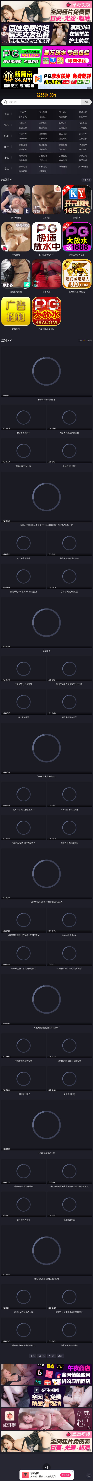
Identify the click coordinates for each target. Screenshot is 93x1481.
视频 (6, 124)
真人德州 (43, 112)
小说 (6, 157)
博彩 (6, 114)
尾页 (60, 1355)
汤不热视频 (83, 166)
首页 (33, 1355)
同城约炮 (23, 166)
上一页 (42, 1355)
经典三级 (43, 138)
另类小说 (43, 160)
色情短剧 (43, 171)
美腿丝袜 (23, 149)
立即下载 (65, 1475)
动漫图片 (83, 144)
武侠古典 (83, 155)
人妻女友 (63, 155)
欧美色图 (63, 144)
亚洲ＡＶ (23, 123)
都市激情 (23, 155)
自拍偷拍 (43, 123)
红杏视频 (23, 171)
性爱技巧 (83, 160)
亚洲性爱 (23, 134)
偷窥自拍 (23, 144)
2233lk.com (46, 95)
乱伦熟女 (63, 138)
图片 (6, 146)
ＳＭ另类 (83, 127)
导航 (6, 168)
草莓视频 (63, 166)
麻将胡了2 (23, 116)
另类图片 (83, 149)
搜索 (86, 102)
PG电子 (23, 112)
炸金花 (43, 116)
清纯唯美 (43, 149)
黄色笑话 (63, 160)
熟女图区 (63, 149)
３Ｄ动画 (83, 123)
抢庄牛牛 (83, 116)
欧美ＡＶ (63, 123)
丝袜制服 (43, 127)
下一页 (51, 1355)
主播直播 (63, 127)
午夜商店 (43, 166)
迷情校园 (23, 160)
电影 (6, 135)
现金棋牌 (63, 116)
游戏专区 (83, 112)
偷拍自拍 (43, 134)
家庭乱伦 (43, 155)
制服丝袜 (23, 138)
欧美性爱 (83, 134)
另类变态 (83, 138)
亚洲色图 (43, 144)
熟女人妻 (23, 127)
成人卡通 (63, 134)
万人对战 (63, 112)
